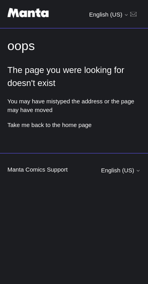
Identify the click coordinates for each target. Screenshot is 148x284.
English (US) (109, 14)
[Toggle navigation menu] (133, 13)
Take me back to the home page (49, 124)
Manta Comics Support (37, 169)
